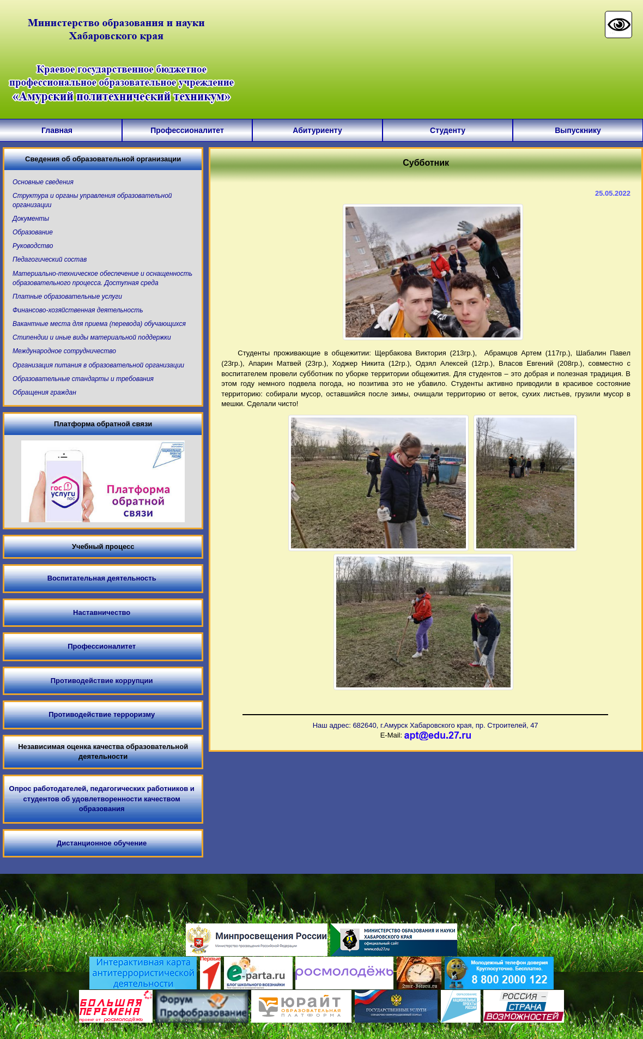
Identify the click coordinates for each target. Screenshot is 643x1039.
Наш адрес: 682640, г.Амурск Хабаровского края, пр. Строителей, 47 (425, 725)
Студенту (447, 130)
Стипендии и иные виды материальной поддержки (92, 337)
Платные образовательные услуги (67, 296)
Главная (56, 130)
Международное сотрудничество (64, 351)
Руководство (33, 246)
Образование (33, 232)
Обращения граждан (44, 392)
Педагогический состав (50, 259)
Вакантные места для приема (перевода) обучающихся (99, 324)
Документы (31, 218)
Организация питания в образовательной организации (98, 365)
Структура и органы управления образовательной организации (92, 200)
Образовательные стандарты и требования (83, 379)
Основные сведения (43, 182)
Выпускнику (578, 130)
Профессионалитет (187, 130)
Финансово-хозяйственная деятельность (78, 310)
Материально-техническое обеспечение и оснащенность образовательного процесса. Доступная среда (102, 278)
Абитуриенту (317, 130)
